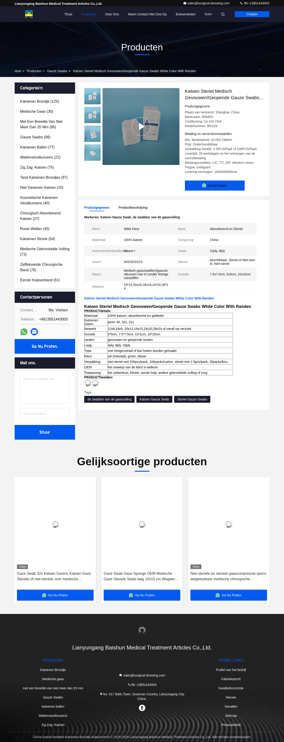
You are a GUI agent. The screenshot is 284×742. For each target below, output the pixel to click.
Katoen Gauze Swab (154, 399)
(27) (40, 216)
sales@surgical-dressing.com (206, 3)
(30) (36, 111)
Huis (18, 71)
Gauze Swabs (57, 71)
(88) (35, 137)
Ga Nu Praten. (45, 346)
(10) (41, 187)
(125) (39, 101)
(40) (39, 200)
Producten (88, 14)
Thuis (68, 14)
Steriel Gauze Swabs (192, 399)
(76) (41, 267)
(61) (40, 280)
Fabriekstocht (231, 679)
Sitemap (231, 715)
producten (34, 71)
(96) (41, 124)
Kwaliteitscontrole (231, 688)
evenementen (185, 14)
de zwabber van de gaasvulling (109, 399)
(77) (37, 147)
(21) (40, 157)
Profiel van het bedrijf (231, 670)
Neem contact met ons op (147, 14)
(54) (37, 239)
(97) (44, 177)
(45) (34, 229)
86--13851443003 (254, 3)
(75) (37, 167)
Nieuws (231, 697)
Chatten (252, 14)
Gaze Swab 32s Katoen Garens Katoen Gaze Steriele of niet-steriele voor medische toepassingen (54, 577)
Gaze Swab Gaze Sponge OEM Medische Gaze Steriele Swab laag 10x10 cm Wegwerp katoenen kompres (140, 577)
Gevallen (231, 706)
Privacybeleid (231, 725)
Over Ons (112, 14)
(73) (45, 251)
